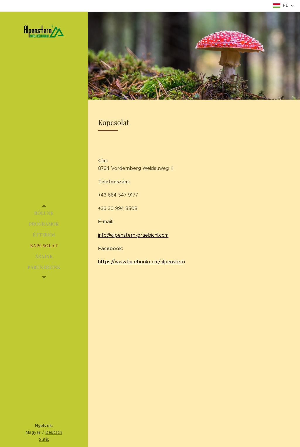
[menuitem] (44, 213)
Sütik (44, 439)
